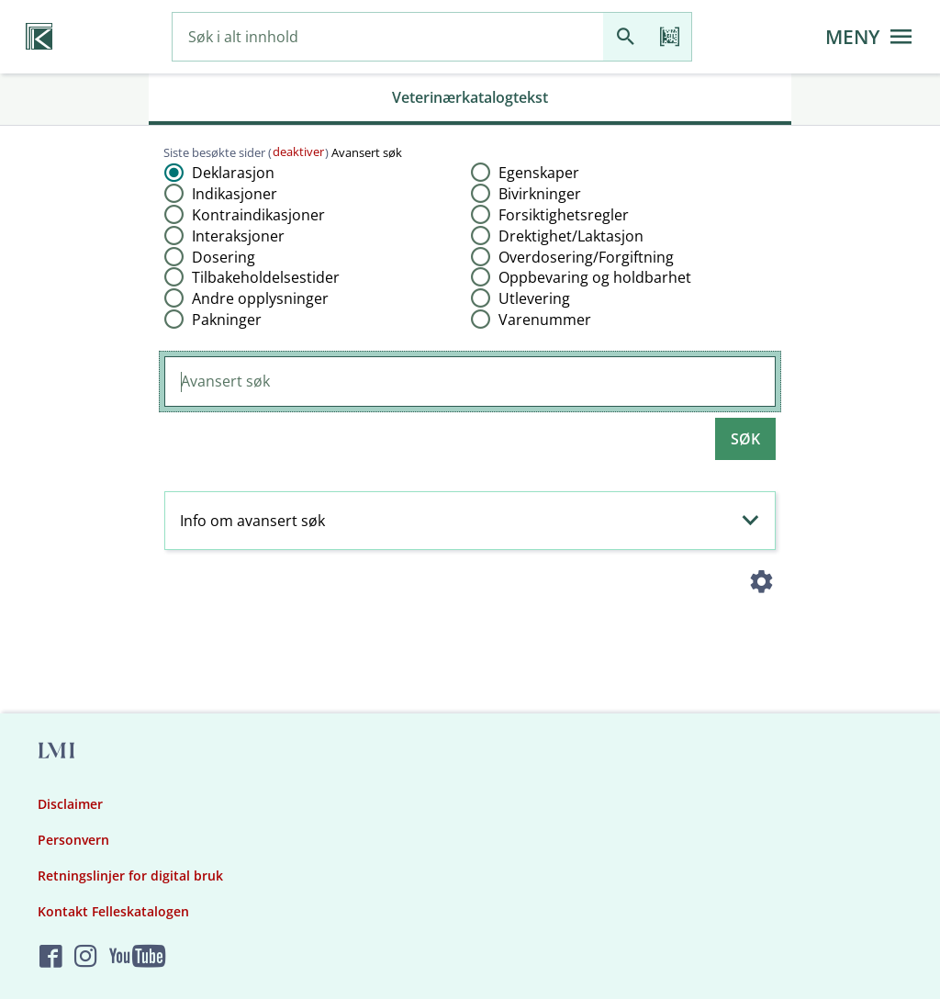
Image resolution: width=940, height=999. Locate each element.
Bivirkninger (539, 194)
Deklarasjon (233, 173)
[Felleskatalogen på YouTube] (137, 957)
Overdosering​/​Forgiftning (586, 257)
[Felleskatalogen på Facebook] (51, 957)
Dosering (223, 257)
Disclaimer (70, 804)
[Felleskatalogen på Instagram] (86, 957)
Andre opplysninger (260, 298)
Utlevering (534, 298)
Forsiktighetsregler (563, 215)
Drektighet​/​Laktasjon (570, 236)
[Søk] (625, 37)
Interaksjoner (238, 236)
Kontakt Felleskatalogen (113, 911)
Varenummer (544, 319)
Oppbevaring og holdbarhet (594, 277)
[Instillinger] (762, 585)
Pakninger (227, 319)
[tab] (470, 99)
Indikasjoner (234, 194)
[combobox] (388, 37)
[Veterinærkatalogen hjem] (39, 36)
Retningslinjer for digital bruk (130, 875)
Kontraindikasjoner (258, 215)
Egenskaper (538, 173)
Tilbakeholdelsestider (266, 277)
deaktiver (298, 151)
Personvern (73, 839)
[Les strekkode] (669, 37)
